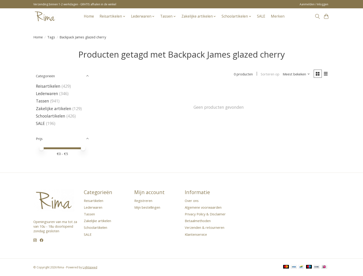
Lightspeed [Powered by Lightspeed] (90, 267)
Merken (278, 16)
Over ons (192, 200)
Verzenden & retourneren (204, 227)
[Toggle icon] (317, 16)
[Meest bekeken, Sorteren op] (296, 74)
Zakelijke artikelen (53, 108)
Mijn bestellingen (147, 207)
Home (89, 16)
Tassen (42, 101)
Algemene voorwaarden (203, 207)
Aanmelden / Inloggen (314, 4)
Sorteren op (270, 74)
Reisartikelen (48, 86)
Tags (51, 37)
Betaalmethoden (198, 220)
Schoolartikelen (50, 116)
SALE (261, 16)
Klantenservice (196, 234)
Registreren (143, 200)
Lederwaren (47, 93)
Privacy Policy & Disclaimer (205, 214)
